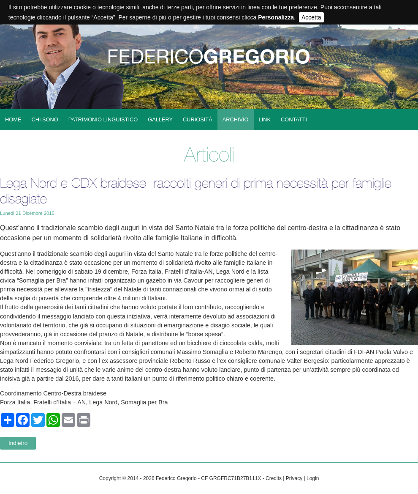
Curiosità (197, 119)
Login (313, 478)
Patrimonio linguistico (103, 119)
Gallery (160, 119)
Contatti (294, 119)
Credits (274, 478)
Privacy (294, 478)
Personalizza (276, 17)
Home (13, 119)
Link (265, 119)
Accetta (311, 17)
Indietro (17, 443)
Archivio (236, 119)
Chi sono (44, 119)
